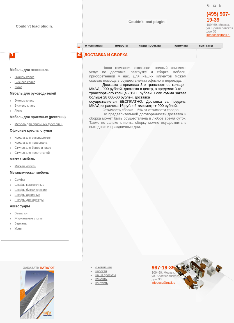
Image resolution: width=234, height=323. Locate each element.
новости (121, 45)
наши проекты (150, 45)
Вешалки (21, 213)
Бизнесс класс (25, 82)
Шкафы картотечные (29, 184)
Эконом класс (24, 77)
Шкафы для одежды (29, 199)
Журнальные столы (29, 218)
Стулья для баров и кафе (33, 147)
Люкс (18, 87)
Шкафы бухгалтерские (31, 189)
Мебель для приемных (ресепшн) (39, 124)
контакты (206, 45)
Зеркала (21, 223)
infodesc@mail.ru (218, 34)
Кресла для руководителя (33, 137)
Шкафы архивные (27, 194)
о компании (94, 45)
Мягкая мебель (25, 166)
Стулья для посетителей (32, 152)
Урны (18, 228)
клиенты (181, 45)
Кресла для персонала (31, 142)
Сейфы (20, 179)
